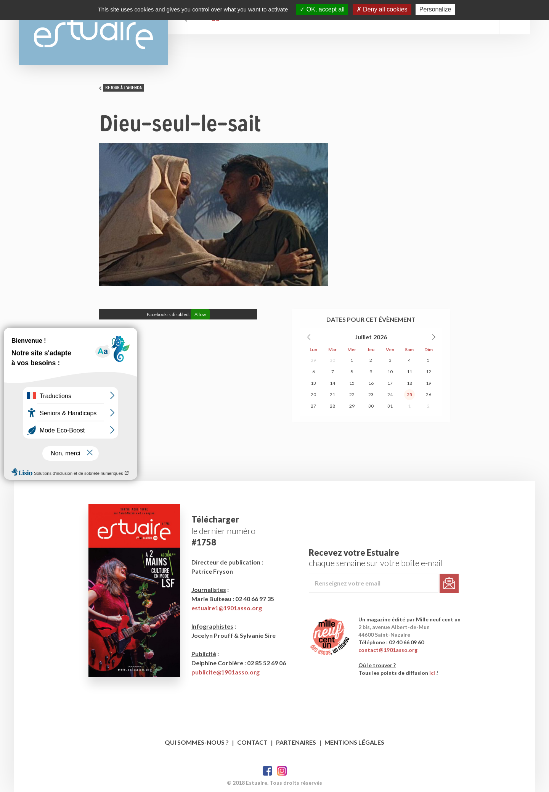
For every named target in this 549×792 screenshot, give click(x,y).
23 (371, 394)
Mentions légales (354, 742)
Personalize (435, 9)
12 (428, 371)
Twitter (282, 771)
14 (332, 383)
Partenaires (296, 742)
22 (352, 394)
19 (428, 383)
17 (390, 383)
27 (313, 406)
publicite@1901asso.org (225, 672)
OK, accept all (322, 9)
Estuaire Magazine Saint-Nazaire (93, 32)
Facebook (267, 771)
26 (428, 394)
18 (409, 383)
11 (409, 371)
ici (432, 672)
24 (390, 394)
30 (332, 360)
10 (390, 371)
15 (352, 383)
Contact (252, 742)
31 (390, 406)
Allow (200, 314)
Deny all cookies (382, 9)
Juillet (363, 336)
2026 (380, 336)
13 (313, 383)
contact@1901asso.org (387, 650)
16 (371, 383)
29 (313, 360)
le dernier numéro (223, 530)
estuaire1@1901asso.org (226, 607)
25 (409, 394)
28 (332, 406)
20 (313, 394)
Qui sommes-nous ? (197, 742)
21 (332, 394)
